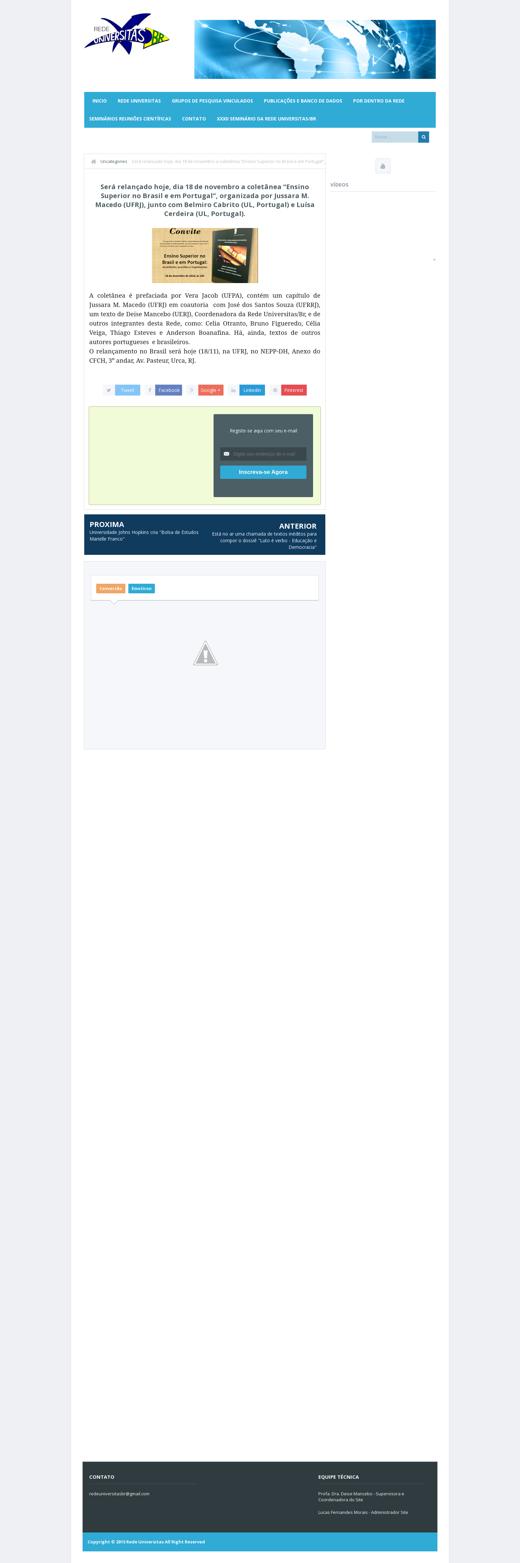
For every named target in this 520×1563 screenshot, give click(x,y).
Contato (194, 118)
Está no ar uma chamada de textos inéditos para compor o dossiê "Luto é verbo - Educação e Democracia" (264, 540)
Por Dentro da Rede (379, 101)
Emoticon (142, 588)
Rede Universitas (139, 101)
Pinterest (293, 390)
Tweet (127, 390)
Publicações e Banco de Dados (303, 101)
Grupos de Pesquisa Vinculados (212, 101)
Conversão (110, 588)
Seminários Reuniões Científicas (130, 118)
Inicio (100, 101)
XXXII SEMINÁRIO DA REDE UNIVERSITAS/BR (266, 118)
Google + (211, 390)
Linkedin (252, 390)
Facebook (169, 390)
